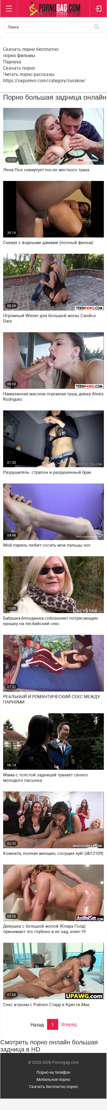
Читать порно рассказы (28, 74)
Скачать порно (19, 68)
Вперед (69, 1024)
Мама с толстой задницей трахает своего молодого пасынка (45, 777)
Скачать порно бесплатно (30, 49)
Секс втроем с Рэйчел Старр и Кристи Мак (46, 1004)
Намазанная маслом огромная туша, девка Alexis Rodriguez (53, 396)
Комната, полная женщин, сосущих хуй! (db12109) (53, 853)
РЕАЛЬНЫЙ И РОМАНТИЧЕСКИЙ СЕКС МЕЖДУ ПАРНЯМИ (51, 699)
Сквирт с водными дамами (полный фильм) (48, 242)
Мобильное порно (53, 1079)
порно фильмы (19, 55)
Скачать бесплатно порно (53, 1086)
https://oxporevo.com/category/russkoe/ (44, 80)
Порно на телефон (53, 1072)
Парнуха (12, 62)
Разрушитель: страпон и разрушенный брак (47, 472)
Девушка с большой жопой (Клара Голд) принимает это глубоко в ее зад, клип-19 (44, 928)
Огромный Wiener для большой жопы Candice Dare (49, 318)
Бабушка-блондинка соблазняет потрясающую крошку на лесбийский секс (50, 620)
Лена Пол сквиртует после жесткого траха (46, 169)
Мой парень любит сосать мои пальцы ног (46, 545)
